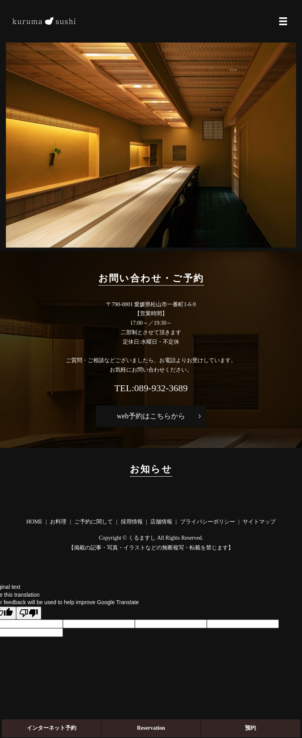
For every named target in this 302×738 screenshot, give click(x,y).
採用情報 (132, 522)
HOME (34, 522)
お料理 (58, 522)
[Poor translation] (28, 613)
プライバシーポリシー (207, 522)
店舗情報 (161, 522)
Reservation (151, 728)
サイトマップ (259, 522)
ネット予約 (51, 728)
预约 (250, 728)
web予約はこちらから (151, 416)
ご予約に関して (93, 522)
